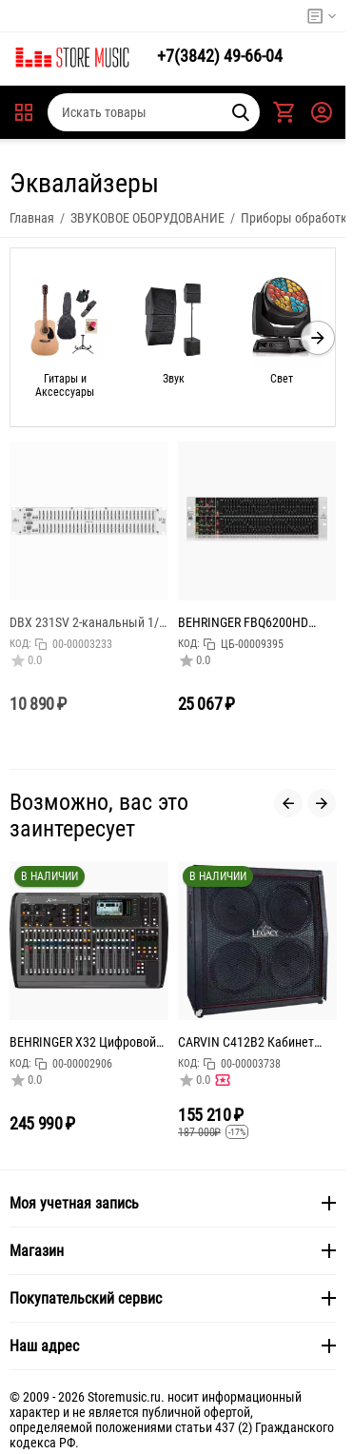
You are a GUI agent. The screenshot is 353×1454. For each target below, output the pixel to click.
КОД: (20, 644)
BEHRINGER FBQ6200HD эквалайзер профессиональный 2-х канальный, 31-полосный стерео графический (248, 622)
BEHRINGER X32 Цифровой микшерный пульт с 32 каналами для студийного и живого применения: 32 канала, (87, 1042)
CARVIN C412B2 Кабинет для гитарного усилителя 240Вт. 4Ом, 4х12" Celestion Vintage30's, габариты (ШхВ (253, 1042)
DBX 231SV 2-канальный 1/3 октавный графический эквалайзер (88, 622)
